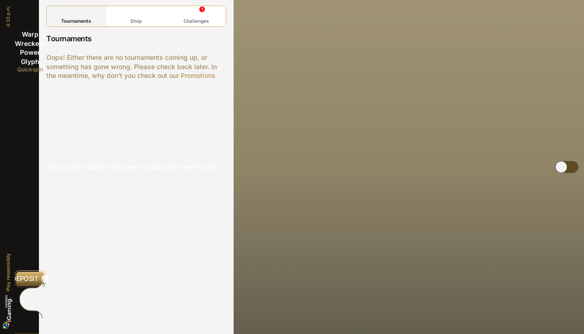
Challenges (196, 15)
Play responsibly (8, 272)
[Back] (30, 14)
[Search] (30, 319)
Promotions (198, 75)
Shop (136, 16)
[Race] (30, 299)
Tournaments (76, 16)
